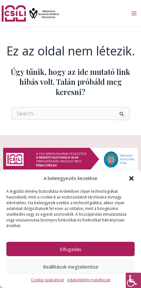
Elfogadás (70, 249)
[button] (131, 178)
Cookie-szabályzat (47, 280)
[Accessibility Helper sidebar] (133, 280)
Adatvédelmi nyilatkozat (88, 280)
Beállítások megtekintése (70, 266)
